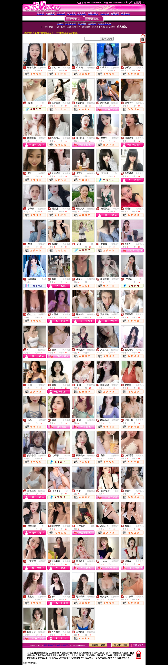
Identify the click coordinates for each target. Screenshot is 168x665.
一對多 (43, 279)
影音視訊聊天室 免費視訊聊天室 (57, 645)
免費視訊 (42, 67)
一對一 (43, 103)
